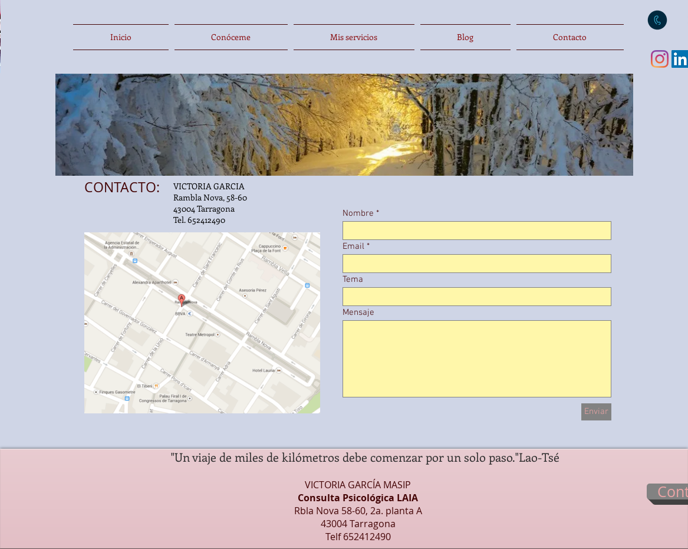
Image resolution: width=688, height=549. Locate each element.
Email (353, 246)
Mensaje (358, 312)
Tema (353, 279)
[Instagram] (660, 59)
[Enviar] (596, 411)
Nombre (358, 213)
